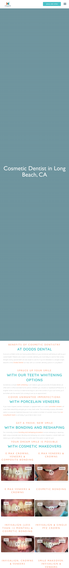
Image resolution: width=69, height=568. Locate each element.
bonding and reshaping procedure (31, 432)
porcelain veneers (55, 406)
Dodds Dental (18, 362)
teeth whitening (22, 385)
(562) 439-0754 (52, 4)
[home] (5, 4)
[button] (65, 4)
